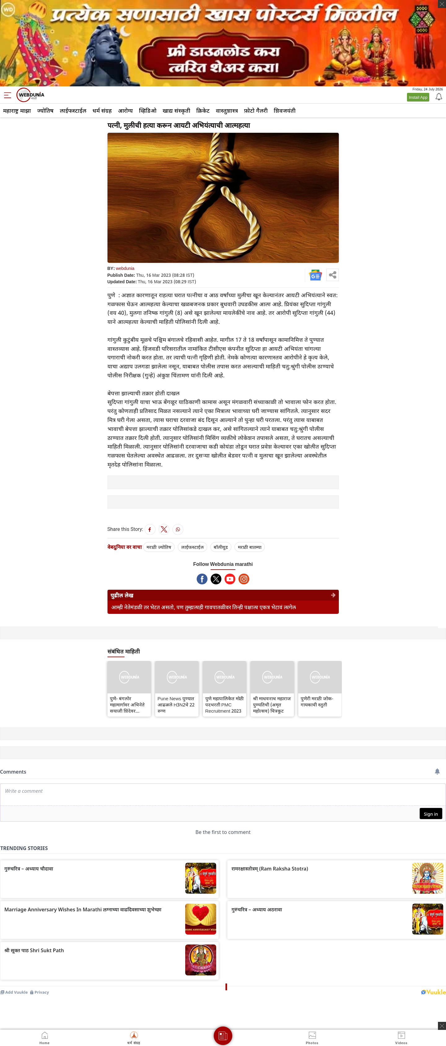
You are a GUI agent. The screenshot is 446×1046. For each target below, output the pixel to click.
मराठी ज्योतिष (158, 547)
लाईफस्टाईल (73, 110)
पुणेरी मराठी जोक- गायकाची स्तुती (317, 701)
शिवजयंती (284, 110)
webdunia (125, 268)
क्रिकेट (203, 110)
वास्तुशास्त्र (227, 110)
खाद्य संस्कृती (176, 110)
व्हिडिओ (147, 110)
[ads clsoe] (442, 1026)
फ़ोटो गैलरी (256, 110)
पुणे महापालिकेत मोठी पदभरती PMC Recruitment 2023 (224, 704)
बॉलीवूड (221, 547)
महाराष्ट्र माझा (17, 110)
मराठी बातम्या (249, 547)
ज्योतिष (45, 110)
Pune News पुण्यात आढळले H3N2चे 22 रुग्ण (176, 704)
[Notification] (438, 96)
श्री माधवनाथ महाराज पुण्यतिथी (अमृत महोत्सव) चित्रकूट (272, 704)
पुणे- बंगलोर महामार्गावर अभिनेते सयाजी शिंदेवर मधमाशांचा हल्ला (127, 704)
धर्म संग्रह (102, 110)
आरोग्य (125, 110)
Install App (418, 97)
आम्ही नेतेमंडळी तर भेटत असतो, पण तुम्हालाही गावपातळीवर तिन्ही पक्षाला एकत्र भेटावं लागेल (203, 607)
